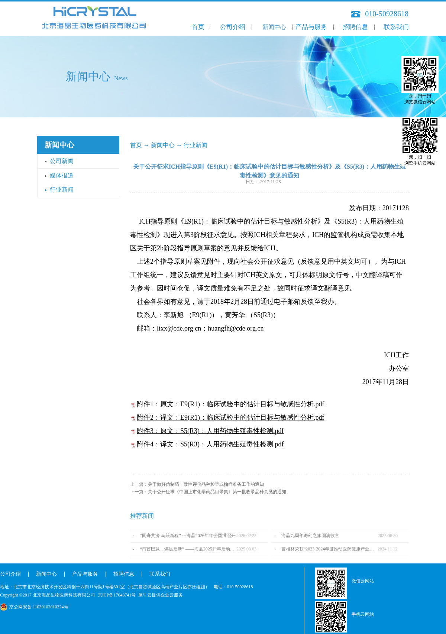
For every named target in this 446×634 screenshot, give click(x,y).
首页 (198, 26)
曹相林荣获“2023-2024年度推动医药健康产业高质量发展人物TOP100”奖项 (329, 549)
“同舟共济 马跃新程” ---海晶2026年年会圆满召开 (188, 535)
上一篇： (197, 484)
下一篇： (208, 491)
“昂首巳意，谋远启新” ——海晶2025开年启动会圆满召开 (188, 549)
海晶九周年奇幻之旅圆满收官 (310, 535)
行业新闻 (195, 145)
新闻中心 (163, 145)
